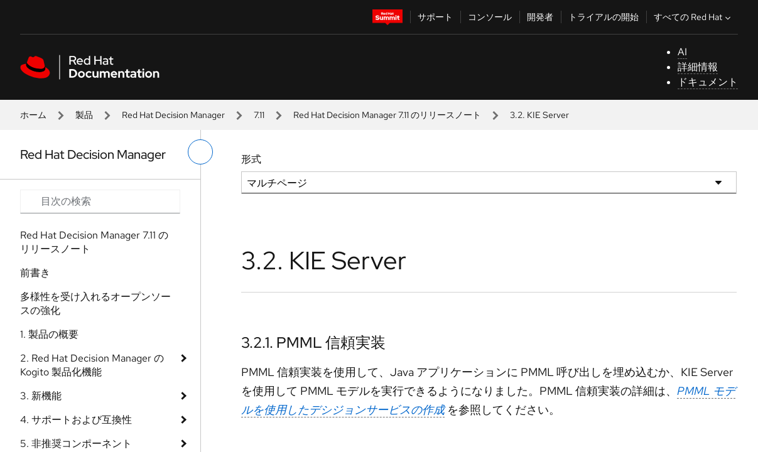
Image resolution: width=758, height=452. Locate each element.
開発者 (540, 17)
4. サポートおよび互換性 (76, 419)
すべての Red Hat (694, 17)
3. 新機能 (41, 395)
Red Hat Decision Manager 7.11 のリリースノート (387, 115)
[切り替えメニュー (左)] (200, 151)
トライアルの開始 (603, 17)
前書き (35, 272)
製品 (84, 115)
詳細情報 (698, 66)
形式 (251, 159)
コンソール (490, 17)
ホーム (33, 115)
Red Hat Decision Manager (173, 115)
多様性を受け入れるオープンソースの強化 (95, 303)
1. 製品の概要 (49, 334)
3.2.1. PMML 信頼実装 (313, 342)
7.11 (259, 115)
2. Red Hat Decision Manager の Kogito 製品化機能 (92, 365)
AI (682, 51)
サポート (435, 17)
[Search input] (100, 201)
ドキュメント (708, 82)
